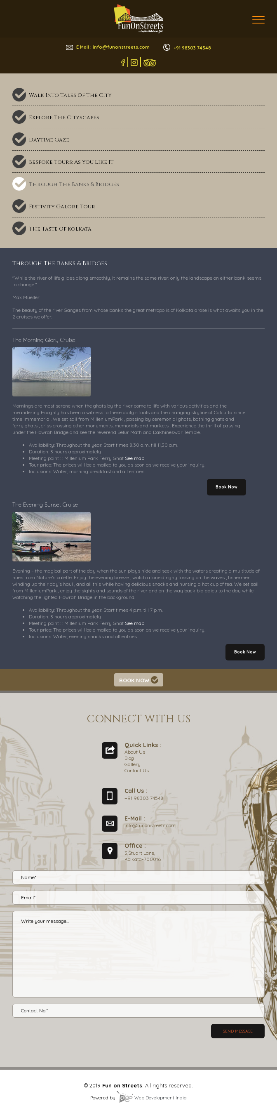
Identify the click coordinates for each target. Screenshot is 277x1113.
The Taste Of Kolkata (60, 229)
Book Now (226, 487)
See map (134, 458)
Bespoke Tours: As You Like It (71, 162)
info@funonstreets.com (150, 825)
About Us (134, 752)
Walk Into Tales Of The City (70, 95)
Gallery (132, 764)
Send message (238, 1031)
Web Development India (152, 1098)
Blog (129, 758)
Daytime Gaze (49, 140)
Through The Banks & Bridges (74, 184)
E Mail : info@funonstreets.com (108, 47)
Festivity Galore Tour (62, 206)
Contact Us (136, 770)
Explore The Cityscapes (64, 117)
